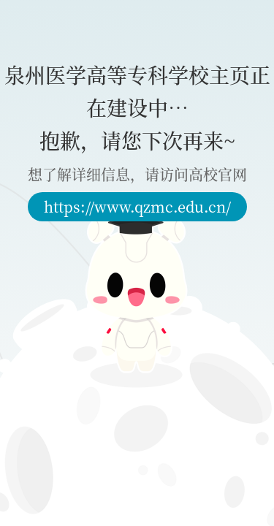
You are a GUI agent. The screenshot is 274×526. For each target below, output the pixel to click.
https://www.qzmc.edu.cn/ (137, 206)
